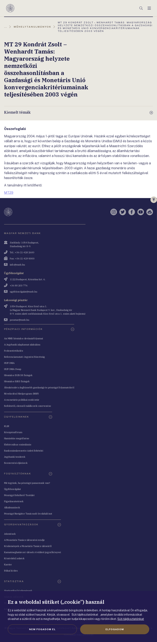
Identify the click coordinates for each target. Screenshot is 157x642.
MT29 (8, 193)
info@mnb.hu (17, 264)
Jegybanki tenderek (14, 456)
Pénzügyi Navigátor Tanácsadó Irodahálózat (28, 513)
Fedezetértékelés (13, 350)
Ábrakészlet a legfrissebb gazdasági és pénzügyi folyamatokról (39, 387)
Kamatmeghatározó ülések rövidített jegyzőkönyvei (32, 552)
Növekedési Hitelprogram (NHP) (21, 393)
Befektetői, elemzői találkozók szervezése (27, 405)
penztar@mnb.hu (19, 319)
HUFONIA (9, 362)
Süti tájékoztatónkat (130, 619)
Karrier (8, 564)
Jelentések (10, 533)
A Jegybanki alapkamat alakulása (22, 344)
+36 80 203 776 (18, 285)
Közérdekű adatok (14, 558)
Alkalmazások (12, 507)
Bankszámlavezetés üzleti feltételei (23, 450)
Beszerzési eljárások (16, 462)
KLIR (6, 426)
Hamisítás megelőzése (16, 438)
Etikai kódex (11, 570)
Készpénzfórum (13, 432)
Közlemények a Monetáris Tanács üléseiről (28, 546)
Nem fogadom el (42, 629)
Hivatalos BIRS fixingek (17, 381)
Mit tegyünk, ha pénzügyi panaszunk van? (27, 482)
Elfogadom (114, 629)
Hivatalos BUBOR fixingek (18, 375)
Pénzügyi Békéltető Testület (19, 495)
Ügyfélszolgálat (12, 489)
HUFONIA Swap (12, 369)
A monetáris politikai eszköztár (21, 399)
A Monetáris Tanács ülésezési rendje (24, 539)
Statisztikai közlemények (18, 590)
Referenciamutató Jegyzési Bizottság (24, 356)
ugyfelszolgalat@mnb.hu (23, 291)
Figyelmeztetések (14, 501)
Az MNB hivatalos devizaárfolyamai (23, 338)
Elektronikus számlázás (17, 444)
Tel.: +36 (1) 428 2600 (22, 252)
